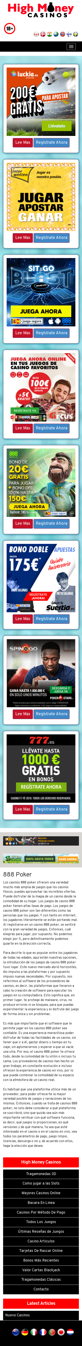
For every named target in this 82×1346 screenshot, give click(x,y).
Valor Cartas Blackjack (41, 1270)
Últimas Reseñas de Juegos (41, 1231)
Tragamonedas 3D (41, 1174)
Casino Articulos (41, 1241)
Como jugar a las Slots (41, 1183)
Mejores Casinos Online (41, 1193)
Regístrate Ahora (51, 142)
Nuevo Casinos (17, 1315)
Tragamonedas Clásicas (41, 1279)
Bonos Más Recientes (41, 1260)
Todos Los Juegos (41, 1222)
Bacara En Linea (41, 1203)
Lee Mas (22, 142)
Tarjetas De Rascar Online (41, 1251)
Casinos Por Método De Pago (41, 1212)
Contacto (41, 1289)
